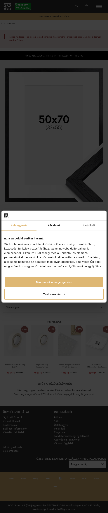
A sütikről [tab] (89, 225)
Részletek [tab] (54, 225)
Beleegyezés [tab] (19, 225)
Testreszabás (54, 294)
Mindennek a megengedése (54, 282)
